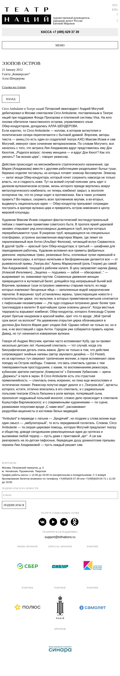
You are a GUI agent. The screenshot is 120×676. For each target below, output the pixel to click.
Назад (10, 99)
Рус (115, 5)
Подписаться (14, 505)
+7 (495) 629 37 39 (66, 32)
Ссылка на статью (14, 87)
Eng (115, 9)
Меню (60, 45)
